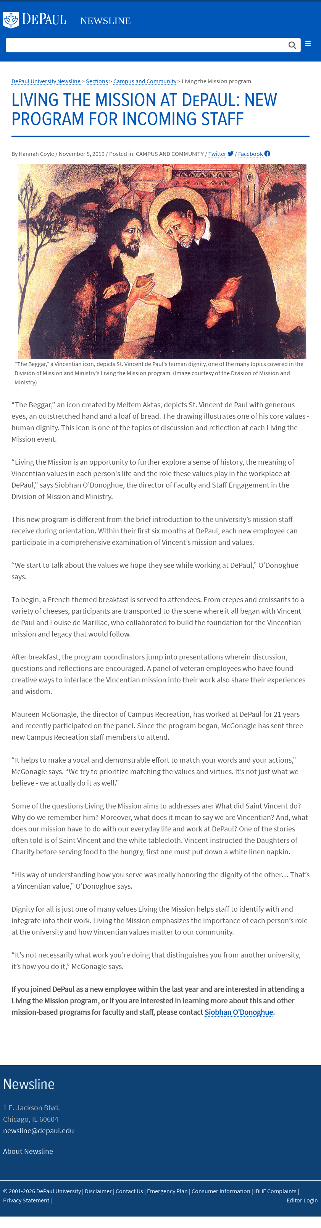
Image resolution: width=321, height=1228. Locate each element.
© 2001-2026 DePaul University (42, 1191)
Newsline (105, 20)
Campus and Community (144, 81)
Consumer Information (221, 1191)
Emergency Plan (167, 1191)
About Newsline (28, 1151)
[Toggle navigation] (308, 43)
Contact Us (129, 1191)
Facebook (254, 153)
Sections (97, 81)
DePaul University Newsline (46, 81)
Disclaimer (98, 1191)
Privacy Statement (26, 1200)
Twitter (221, 153)
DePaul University (37, 20)
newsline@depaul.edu (38, 1130)
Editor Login (302, 1200)
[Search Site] (153, 45)
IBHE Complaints (275, 1191)
